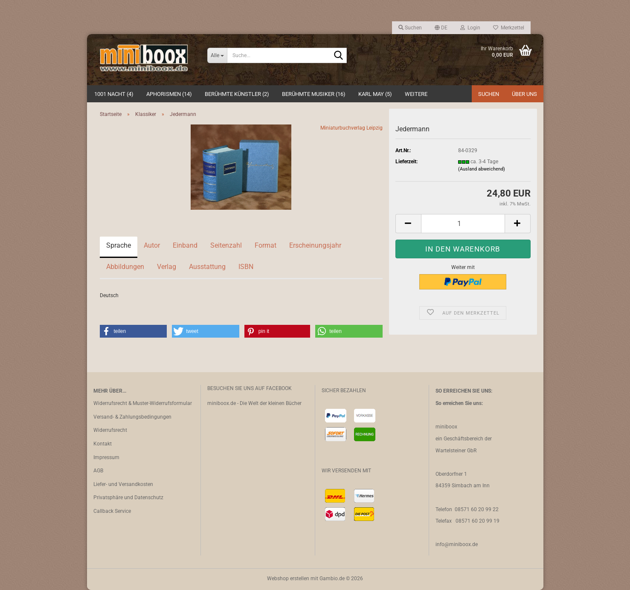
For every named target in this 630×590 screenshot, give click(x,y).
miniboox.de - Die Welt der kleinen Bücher (254, 403)
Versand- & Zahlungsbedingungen (132, 417)
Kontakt (102, 444)
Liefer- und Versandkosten (123, 484)
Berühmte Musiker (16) (313, 94)
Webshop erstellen (288, 578)
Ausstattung (207, 267)
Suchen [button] (410, 28)
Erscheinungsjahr (315, 245)
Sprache (118, 245)
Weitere (416, 94)
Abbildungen (125, 267)
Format (265, 245)
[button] (441, 27)
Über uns (524, 94)
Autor (152, 245)
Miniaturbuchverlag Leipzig (351, 128)
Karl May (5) (375, 94)
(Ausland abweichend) (481, 169)
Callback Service (112, 511)
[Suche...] (217, 55)
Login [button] (470, 28)
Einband (185, 245)
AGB (98, 471)
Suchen (488, 94)
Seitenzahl (226, 245)
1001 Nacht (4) (114, 94)
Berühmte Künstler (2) (237, 94)
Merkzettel (508, 28)
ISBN (245, 267)
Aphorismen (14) (169, 94)
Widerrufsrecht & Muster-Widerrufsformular (142, 403)
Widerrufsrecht (110, 430)
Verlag (166, 267)
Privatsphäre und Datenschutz (128, 497)
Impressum (106, 457)
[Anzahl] (463, 223)
